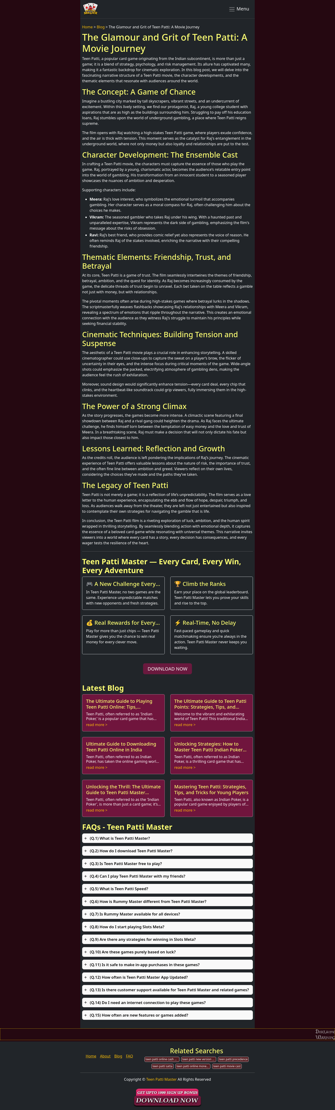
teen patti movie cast (227, 1066)
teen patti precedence (233, 1059)
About (105, 1056)
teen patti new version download (199, 1059)
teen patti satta (162, 1066)
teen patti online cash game (162, 1059)
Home (87, 27)
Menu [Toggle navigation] (238, 9)
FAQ (129, 1056)
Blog (101, 27)
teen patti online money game (193, 1066)
